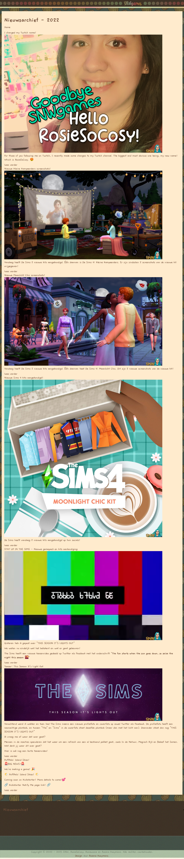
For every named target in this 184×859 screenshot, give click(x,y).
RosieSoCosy (21, 159)
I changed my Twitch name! (20, 32)
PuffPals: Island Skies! (16, 760)
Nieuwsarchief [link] (15, 809)
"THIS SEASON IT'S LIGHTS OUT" (55, 643)
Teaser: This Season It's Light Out (23, 666)
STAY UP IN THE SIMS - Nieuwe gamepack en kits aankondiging (40, 549)
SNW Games (135, 4)
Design (78, 855)
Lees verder (10, 164)
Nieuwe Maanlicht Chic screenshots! (24, 275)
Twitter (66, 653)
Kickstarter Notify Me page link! (27, 785)
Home (7, 27)
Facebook (80, 653)
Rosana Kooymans (98, 855)
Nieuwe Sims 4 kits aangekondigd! (23, 377)
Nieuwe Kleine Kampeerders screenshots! (27, 168)
